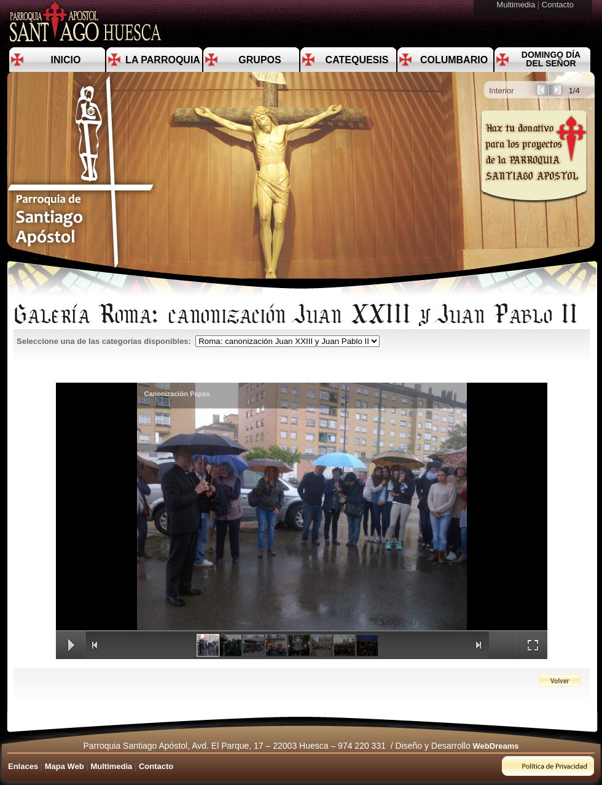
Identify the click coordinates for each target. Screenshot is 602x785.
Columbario (454, 60)
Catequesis (357, 60)
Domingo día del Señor (551, 59)
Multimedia (516, 4)
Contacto (559, 4)
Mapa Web (64, 766)
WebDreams (496, 746)
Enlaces (23, 766)
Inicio (66, 60)
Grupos (259, 60)
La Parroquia (162, 60)
